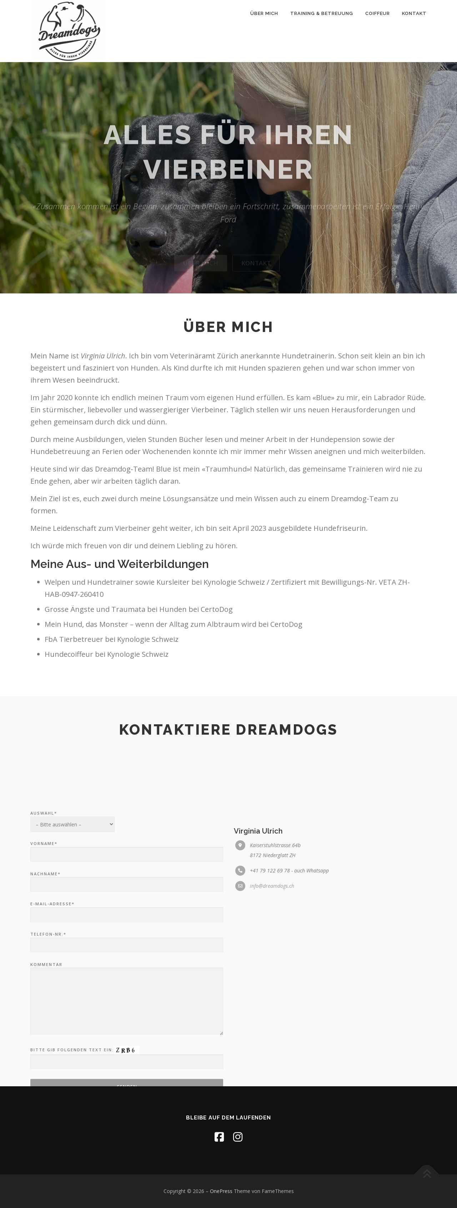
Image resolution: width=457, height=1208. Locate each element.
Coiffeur (377, 13)
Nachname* (126, 985)
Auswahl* (72, 923)
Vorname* (126, 955)
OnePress (221, 1191)
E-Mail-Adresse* (126, 1016)
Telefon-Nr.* (126, 1046)
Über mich (264, 13)
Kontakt (414, 13)
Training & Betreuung (321, 13)
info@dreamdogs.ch (272, 992)
